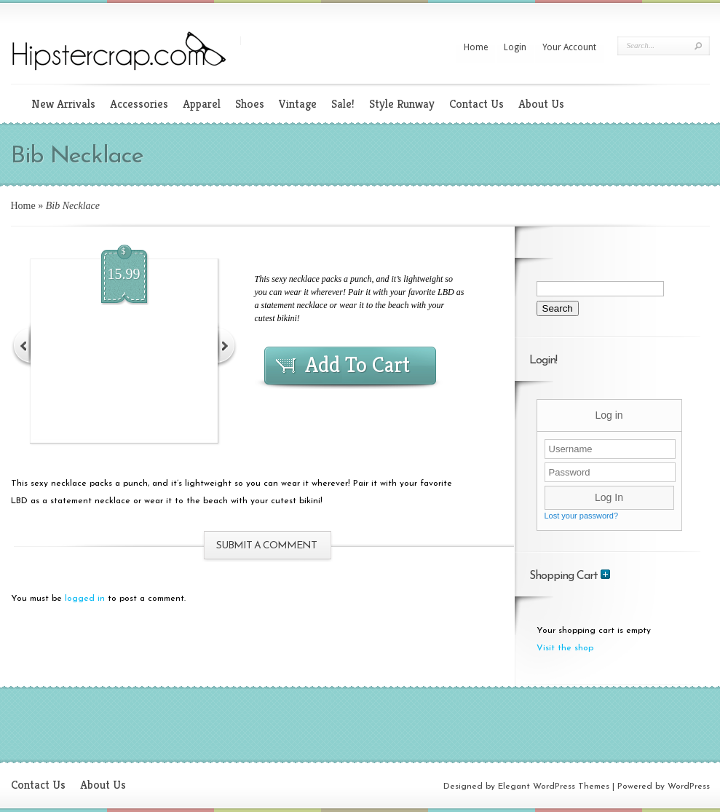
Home (476, 47)
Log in (608, 415)
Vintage (298, 103)
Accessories (139, 103)
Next (226, 344)
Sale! (343, 103)
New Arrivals (63, 103)
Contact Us (476, 103)
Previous (22, 344)
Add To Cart (357, 365)
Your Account (569, 47)
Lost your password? (582, 515)
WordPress (689, 786)
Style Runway (402, 103)
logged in (85, 598)
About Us (541, 103)
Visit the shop (565, 648)
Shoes (249, 103)
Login (515, 47)
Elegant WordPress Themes (553, 786)
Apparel (202, 103)
